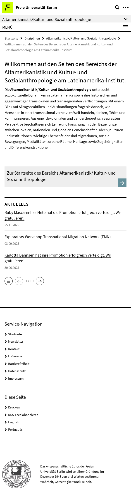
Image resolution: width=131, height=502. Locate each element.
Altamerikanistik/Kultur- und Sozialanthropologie (81, 38)
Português (15, 429)
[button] (9, 281)
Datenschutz (17, 371)
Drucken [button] (14, 407)
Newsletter (15, 341)
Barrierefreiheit (18, 363)
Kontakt (13, 349)
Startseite (11, 38)
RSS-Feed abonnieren (23, 415)
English (13, 422)
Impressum (16, 378)
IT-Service (15, 356)
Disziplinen (32, 38)
